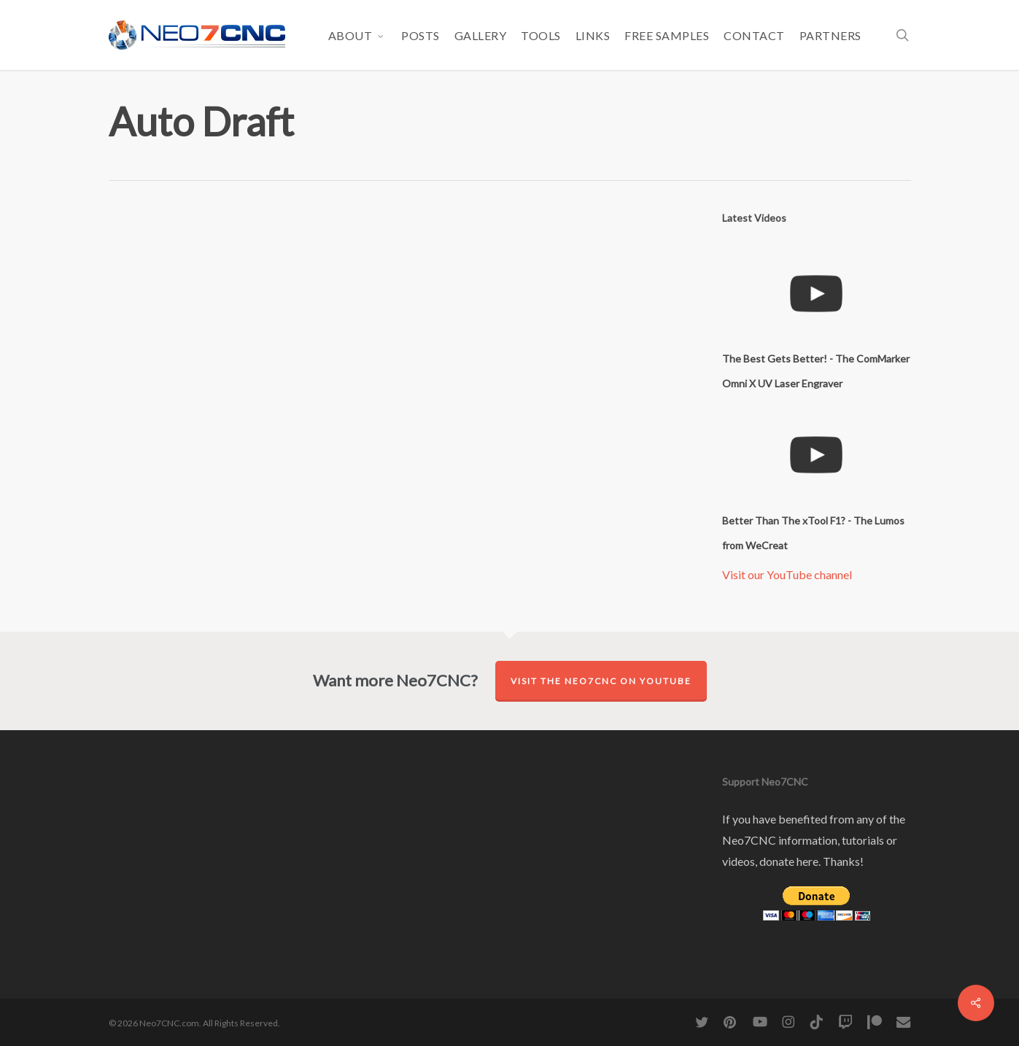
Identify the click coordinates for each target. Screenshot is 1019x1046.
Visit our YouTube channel (787, 574)
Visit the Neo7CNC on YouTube (601, 680)
